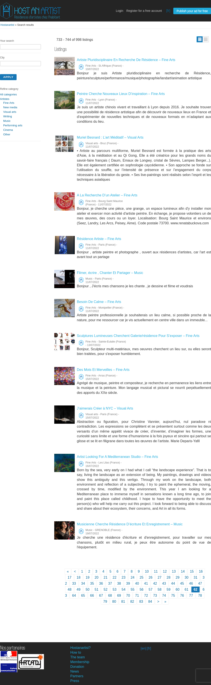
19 (88, 577)
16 (201, 571)
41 (146, 583)
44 (173, 583)
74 (164, 595)
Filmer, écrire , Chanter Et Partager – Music (110, 273)
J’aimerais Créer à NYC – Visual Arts (105, 408)
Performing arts (12, 125)
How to (75, 652)
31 (195, 577)
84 (150, 601)
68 (110, 595)
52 (105, 589)
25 (141, 577)
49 (79, 589)
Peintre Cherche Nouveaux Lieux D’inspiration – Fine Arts (121, 94)
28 (169, 577)
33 (74, 583)
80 (114, 601)
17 (69, 577)
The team (77, 657)
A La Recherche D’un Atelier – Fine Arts (107, 195)
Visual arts (9, 111)
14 (183, 571)
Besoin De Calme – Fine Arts (99, 302)
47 (200, 583)
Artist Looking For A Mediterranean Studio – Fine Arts (117, 457)
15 (192, 571)
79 (105, 601)
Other (6, 134)
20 (96, 577)
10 (147, 571)
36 (101, 583)
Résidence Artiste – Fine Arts (99, 239)
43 (164, 583)
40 (137, 583)
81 (123, 601)
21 (105, 577)
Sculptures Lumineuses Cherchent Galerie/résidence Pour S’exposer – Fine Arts (138, 336)
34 (83, 583)
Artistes (4, 99)
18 (79, 577)
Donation (77, 666)
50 (88, 589)
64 (74, 595)
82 (132, 601)
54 (124, 589)
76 (182, 595)
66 (92, 595)
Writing (7, 116)
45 (182, 583)
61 (186, 589)
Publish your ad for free (192, 11)
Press (74, 681)
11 (156, 571)
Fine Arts (8, 102)
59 (169, 589)
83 (141, 601)
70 (128, 595)
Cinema (8, 129)
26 (150, 577)
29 (178, 577)
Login (119, 10)
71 (137, 595)
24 (133, 577)
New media (10, 107)
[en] (143, 648)
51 (96, 589)
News (74, 671)
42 (155, 583)
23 (124, 577)
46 (191, 583)
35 (92, 583)
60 (178, 589)
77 (191, 595)
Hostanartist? (80, 648)
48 (69, 589)
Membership (79, 662)
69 (119, 595)
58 (159, 589)
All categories (8, 94)
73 (155, 595)
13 (174, 571)
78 (200, 595)
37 (110, 583)
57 (150, 589)
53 (114, 589)
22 (114, 577)
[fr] (168, 10)
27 (159, 577)
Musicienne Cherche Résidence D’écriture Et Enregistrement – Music (130, 524)
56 (141, 589)
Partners (76, 676)
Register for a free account (144, 10)
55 (133, 589)
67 (101, 595)
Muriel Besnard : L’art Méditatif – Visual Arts (110, 137)
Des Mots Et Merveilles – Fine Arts (103, 370)
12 (165, 571)
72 (146, 595)
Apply (8, 77)
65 (83, 595)
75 (173, 595)
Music (7, 120)
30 (186, 577)
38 (119, 583)
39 (128, 583)
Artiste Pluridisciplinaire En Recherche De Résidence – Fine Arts (126, 60)
